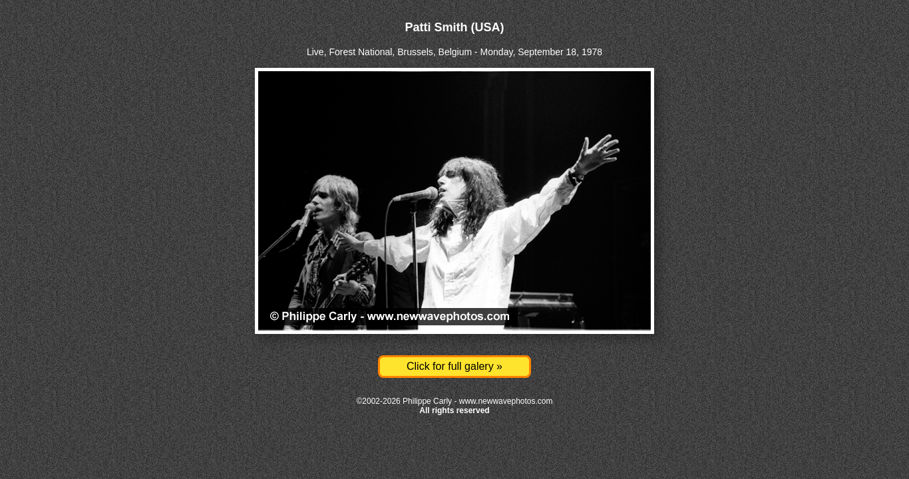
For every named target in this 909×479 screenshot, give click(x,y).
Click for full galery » (454, 366)
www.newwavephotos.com (506, 401)
